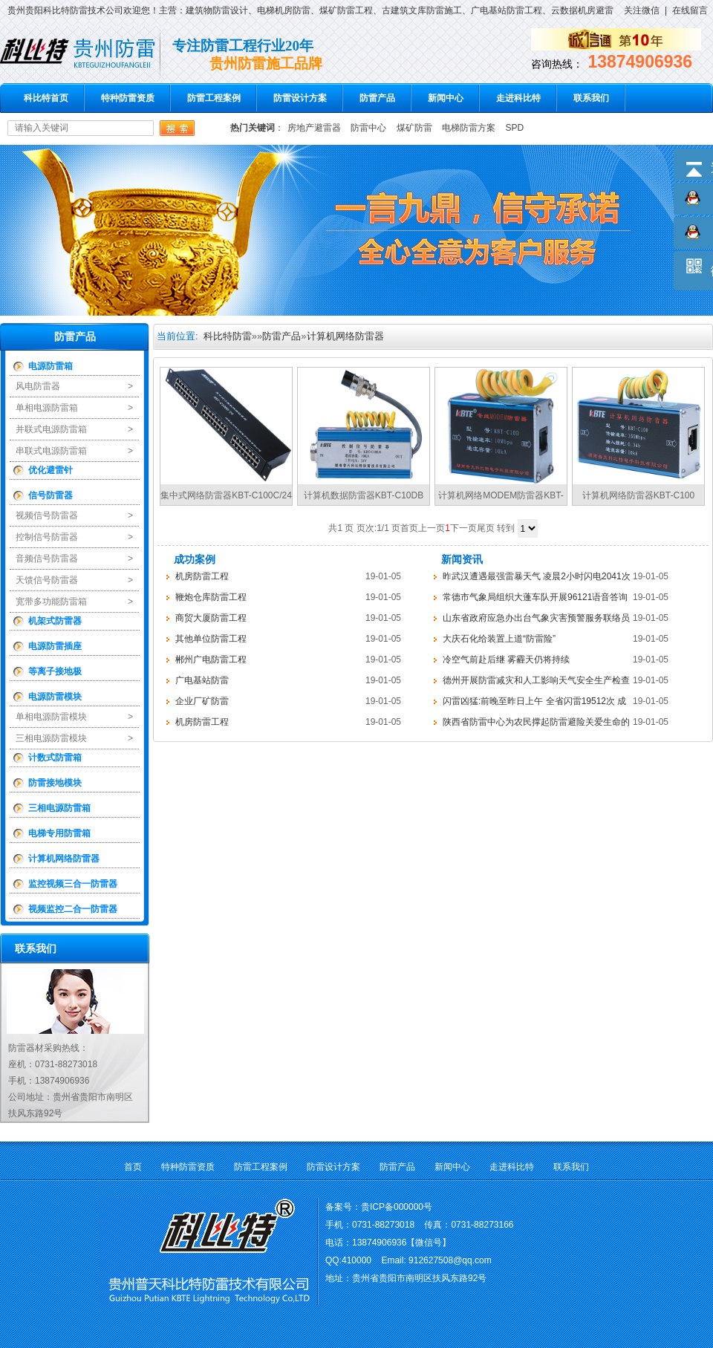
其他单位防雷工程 (211, 639)
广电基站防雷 (202, 680)
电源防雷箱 (50, 366)
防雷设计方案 (300, 98)
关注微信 (642, 10)
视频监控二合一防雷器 (72, 909)
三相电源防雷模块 (51, 738)
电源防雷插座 (55, 646)
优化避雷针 (50, 470)
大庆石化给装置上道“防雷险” (499, 639)
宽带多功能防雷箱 (51, 601)
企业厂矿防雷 (202, 701)
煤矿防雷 (414, 128)
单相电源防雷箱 (47, 408)
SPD (514, 128)
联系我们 (591, 98)
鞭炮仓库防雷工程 (211, 597)
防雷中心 (368, 128)
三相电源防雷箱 (59, 808)
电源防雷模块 (55, 696)
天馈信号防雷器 (47, 580)
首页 (133, 1167)
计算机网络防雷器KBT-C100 (638, 495)
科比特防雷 (228, 336)
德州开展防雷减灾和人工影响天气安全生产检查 (536, 680)
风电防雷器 (38, 386)
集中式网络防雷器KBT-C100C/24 (226, 495)
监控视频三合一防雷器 (72, 884)
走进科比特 (518, 98)
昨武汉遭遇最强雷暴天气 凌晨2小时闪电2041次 (537, 576)
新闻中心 (445, 98)
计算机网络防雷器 (64, 858)
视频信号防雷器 (47, 515)
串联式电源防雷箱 (51, 451)
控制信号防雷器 (47, 537)
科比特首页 (46, 98)
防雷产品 (377, 98)
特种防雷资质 (127, 98)
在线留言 (690, 10)
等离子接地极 (55, 671)
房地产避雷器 (314, 128)
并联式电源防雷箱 (51, 429)
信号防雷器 (50, 495)
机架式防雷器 (55, 621)
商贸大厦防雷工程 (211, 618)
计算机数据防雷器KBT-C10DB (363, 495)
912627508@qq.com (450, 1260)
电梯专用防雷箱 (59, 833)
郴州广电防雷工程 (211, 659)
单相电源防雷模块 (51, 717)
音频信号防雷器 (47, 558)
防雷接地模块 (55, 783)
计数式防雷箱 (55, 757)
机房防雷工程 (202, 576)
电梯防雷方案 (468, 128)
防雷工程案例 (214, 98)
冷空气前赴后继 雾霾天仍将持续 (506, 659)
